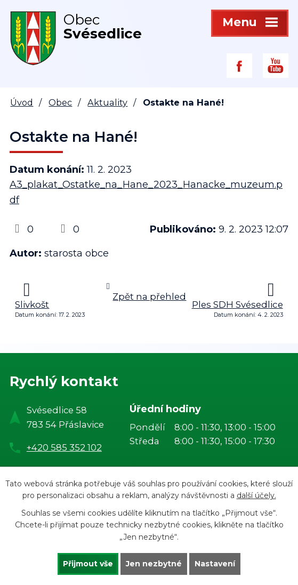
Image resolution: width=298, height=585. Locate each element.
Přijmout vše (88, 563)
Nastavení (215, 563)
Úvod (21, 102)
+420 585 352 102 (64, 447)
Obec (60, 102)
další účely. (256, 495)
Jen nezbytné (154, 563)
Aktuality (107, 102)
